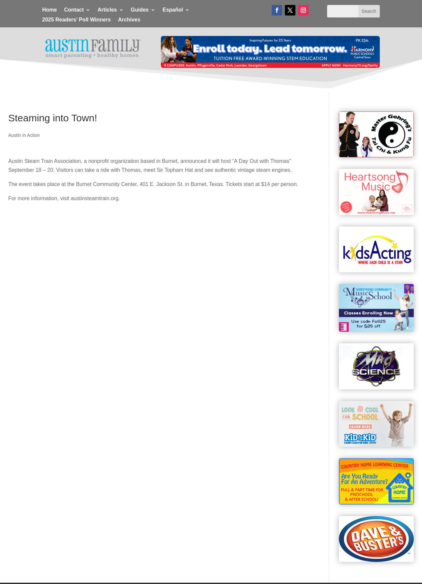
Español (173, 10)
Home (49, 10)
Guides (140, 10)
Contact (74, 10)
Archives (129, 19)
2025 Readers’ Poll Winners (76, 19)
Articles (107, 10)
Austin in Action (24, 135)
